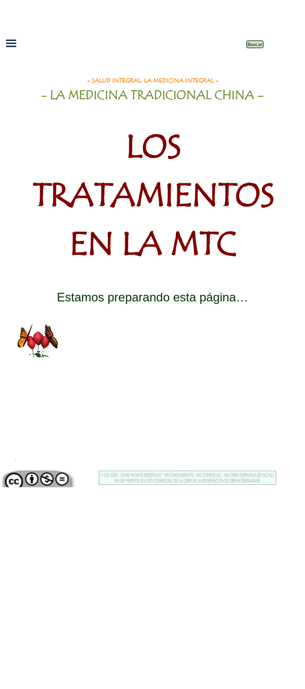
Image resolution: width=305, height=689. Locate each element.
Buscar (254, 44)
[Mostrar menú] (11, 43)
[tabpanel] (152, 177)
